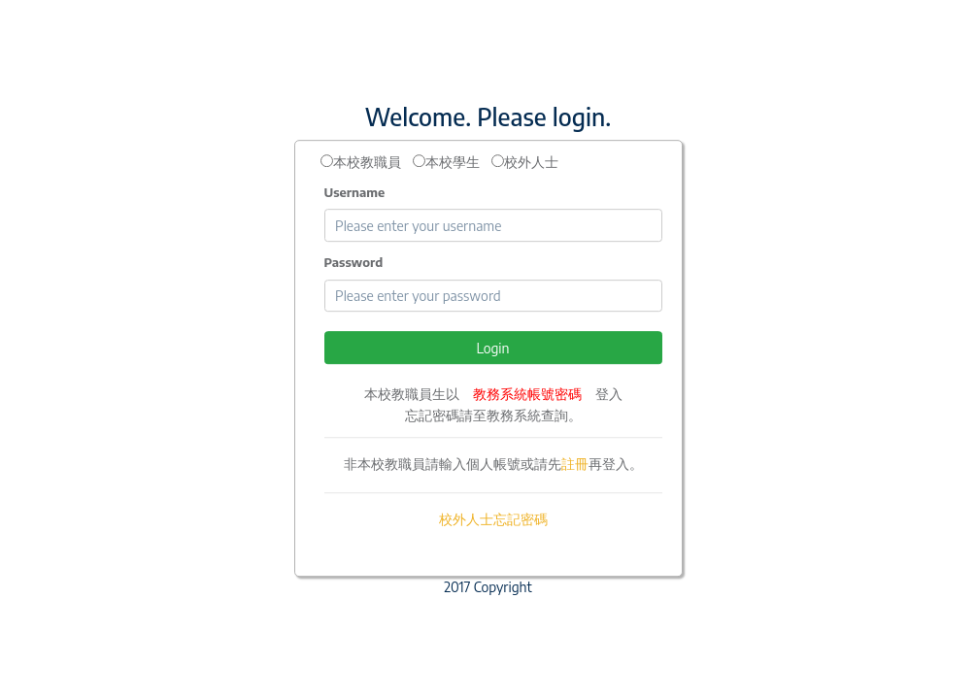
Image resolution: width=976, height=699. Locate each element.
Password (354, 262)
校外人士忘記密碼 (493, 519)
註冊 (575, 463)
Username (355, 192)
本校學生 (452, 161)
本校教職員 (367, 161)
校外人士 (531, 161)
